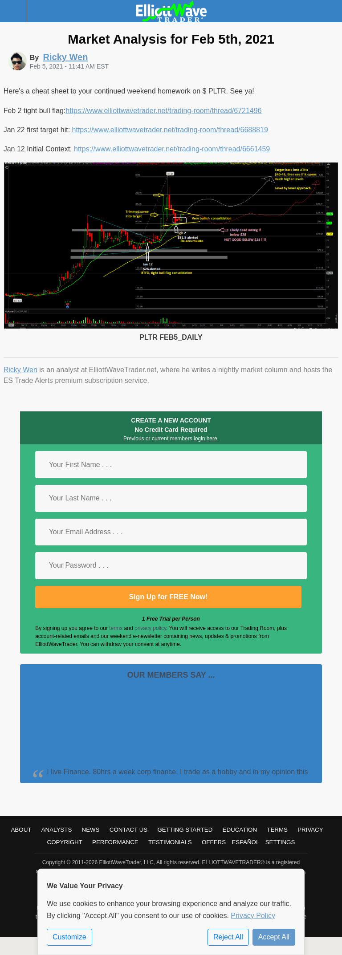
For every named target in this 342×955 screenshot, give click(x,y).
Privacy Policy (253, 915)
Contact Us (128, 829)
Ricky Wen (20, 370)
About (21, 829)
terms (115, 628)
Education (240, 829)
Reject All (228, 937)
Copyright (64, 842)
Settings (280, 842)
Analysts (56, 829)
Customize (69, 937)
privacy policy (150, 628)
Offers (214, 842)
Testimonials (170, 842)
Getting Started (184, 829)
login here (205, 438)
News (91, 829)
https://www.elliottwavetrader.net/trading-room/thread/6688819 (170, 130)
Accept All (273, 937)
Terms (277, 829)
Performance (115, 842)
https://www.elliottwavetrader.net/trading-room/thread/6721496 (163, 110)
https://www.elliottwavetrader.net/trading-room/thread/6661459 (172, 149)
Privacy (310, 829)
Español (245, 842)
